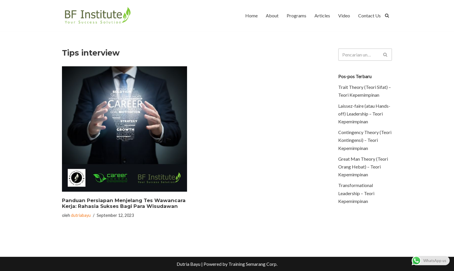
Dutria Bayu (188, 264)
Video (344, 15)
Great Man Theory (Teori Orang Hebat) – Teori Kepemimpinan (363, 166)
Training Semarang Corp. (252, 264)
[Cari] (387, 15)
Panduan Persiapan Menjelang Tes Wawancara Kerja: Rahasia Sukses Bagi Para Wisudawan (124, 203)
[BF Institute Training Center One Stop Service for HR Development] (97, 15)
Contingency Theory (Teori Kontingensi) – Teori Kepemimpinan (364, 140)
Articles (322, 15)
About (272, 15)
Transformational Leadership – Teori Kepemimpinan (356, 193)
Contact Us (369, 15)
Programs (296, 15)
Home (251, 15)
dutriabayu (81, 215)
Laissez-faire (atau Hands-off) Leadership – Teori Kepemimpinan (364, 113)
